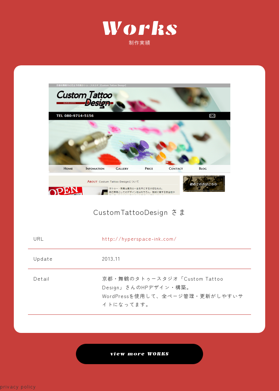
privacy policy (18, 386)
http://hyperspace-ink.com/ (139, 238)
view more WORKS (139, 354)
